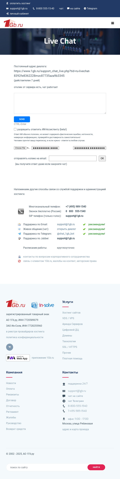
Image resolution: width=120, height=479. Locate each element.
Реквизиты (12, 394)
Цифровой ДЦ (70, 329)
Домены (67, 335)
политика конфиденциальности (24, 337)
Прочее (66, 352)
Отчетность (13, 406)
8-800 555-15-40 (43, 8)
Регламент (12, 411)
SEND (22, 119)
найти (96, 467)
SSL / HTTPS (69, 346)
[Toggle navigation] (112, 23)
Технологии (69, 341)
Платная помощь (72, 358)
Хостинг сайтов (71, 312)
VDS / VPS (68, 318)
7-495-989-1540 (77, 411)
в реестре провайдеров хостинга (25, 331)
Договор (11, 400)
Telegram (90, 8)
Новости (11, 383)
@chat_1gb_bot (65, 233)
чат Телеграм (76, 401)
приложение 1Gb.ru (43, 357)
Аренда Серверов (72, 324)
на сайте (73, 8)
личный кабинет (17, 13)
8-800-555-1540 (77, 406)
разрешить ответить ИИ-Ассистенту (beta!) (42, 129)
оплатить (18, 3)
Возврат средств (16, 429)
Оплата (10, 388)
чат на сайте (75, 396)
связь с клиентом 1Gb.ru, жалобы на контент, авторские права (60, 261)
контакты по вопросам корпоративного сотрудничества (56, 256)
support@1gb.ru (17, 8)
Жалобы (11, 417)
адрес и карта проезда (75, 429)
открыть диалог (66, 229)
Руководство (13, 423)
